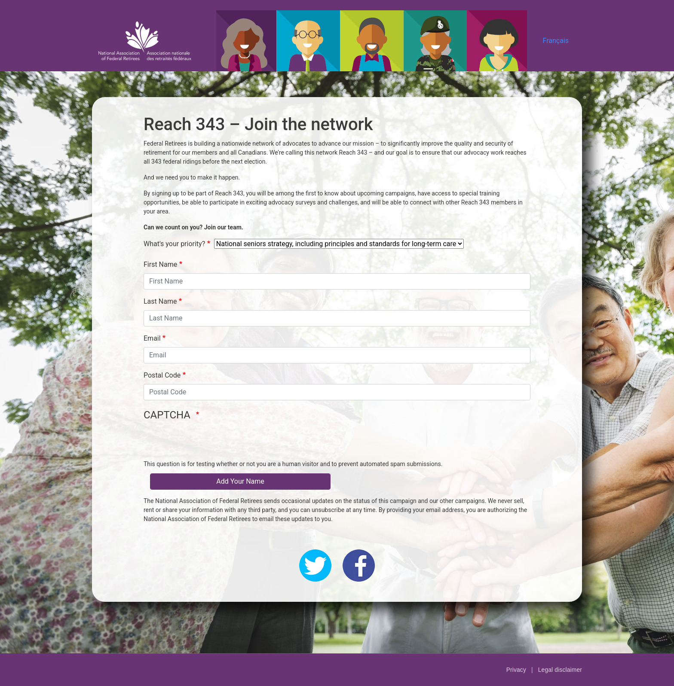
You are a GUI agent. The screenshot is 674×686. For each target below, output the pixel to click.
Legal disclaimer (560, 670)
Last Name (160, 301)
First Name (160, 264)
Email (152, 338)
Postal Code (162, 375)
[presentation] (209, 443)
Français (555, 41)
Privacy (516, 670)
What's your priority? (174, 244)
